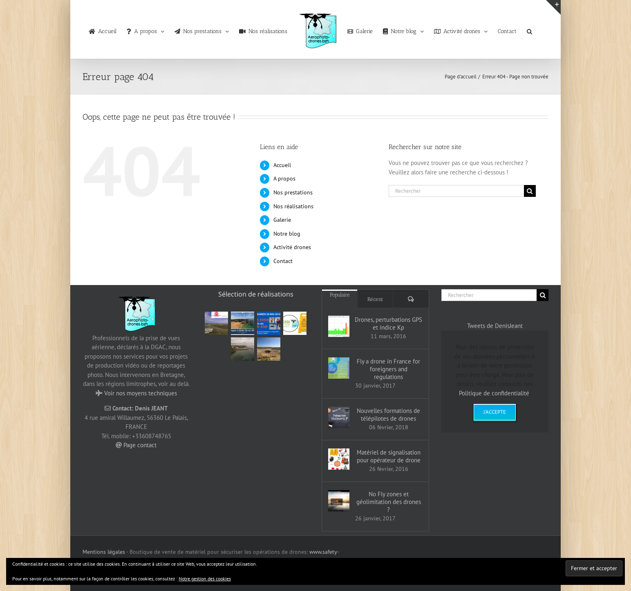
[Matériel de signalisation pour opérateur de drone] (338, 459)
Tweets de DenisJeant (495, 326)
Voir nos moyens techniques (140, 393)
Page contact (140, 445)
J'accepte (494, 411)
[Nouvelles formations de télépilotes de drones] (338, 417)
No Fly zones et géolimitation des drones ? (388, 501)
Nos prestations (293, 192)
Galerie (282, 219)
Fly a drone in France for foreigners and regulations (388, 369)
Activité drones (292, 247)
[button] (529, 29)
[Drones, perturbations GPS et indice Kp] (338, 326)
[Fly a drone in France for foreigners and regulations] (338, 368)
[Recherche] (530, 191)
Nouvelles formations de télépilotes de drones (388, 414)
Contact (283, 261)
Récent (375, 299)
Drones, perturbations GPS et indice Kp (388, 323)
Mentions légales (104, 551)
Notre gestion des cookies (205, 578)
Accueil (282, 165)
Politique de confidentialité (494, 393)
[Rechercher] (456, 191)
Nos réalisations (293, 206)
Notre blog (286, 233)
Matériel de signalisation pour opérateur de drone (389, 456)
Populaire (340, 295)
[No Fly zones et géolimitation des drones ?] (338, 500)
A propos (284, 178)
